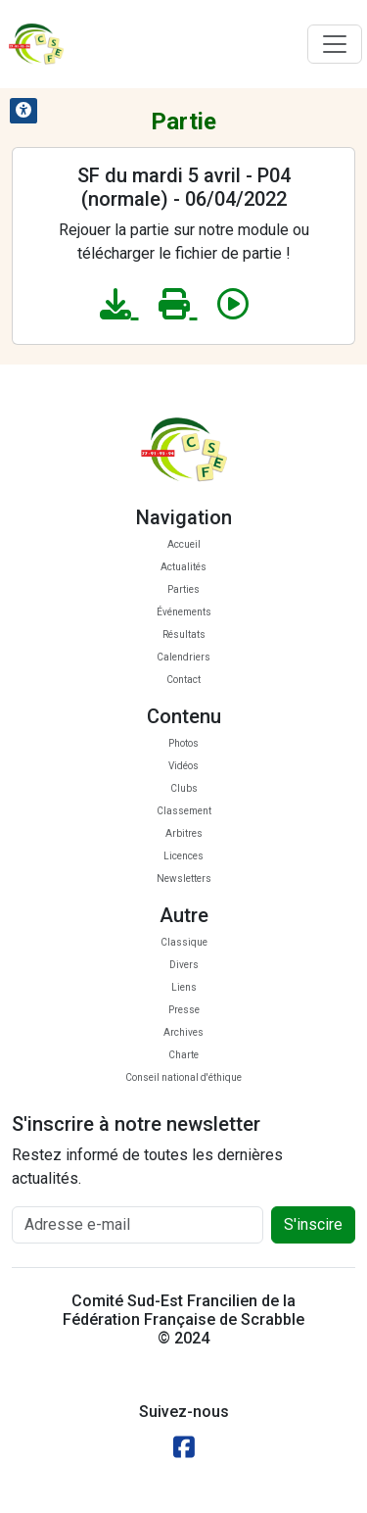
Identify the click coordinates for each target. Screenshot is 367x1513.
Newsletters (184, 878)
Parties (183, 589)
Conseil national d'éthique (183, 1077)
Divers (184, 964)
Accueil (184, 544)
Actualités (183, 566)
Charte (183, 1054)
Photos (183, 743)
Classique (184, 942)
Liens (184, 987)
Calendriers (183, 657)
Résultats (184, 634)
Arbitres (184, 833)
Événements (184, 612)
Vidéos (183, 765)
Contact (183, 679)
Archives (183, 1032)
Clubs (184, 788)
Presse (184, 1009)
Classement (184, 810)
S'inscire (313, 1224)
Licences (183, 856)
